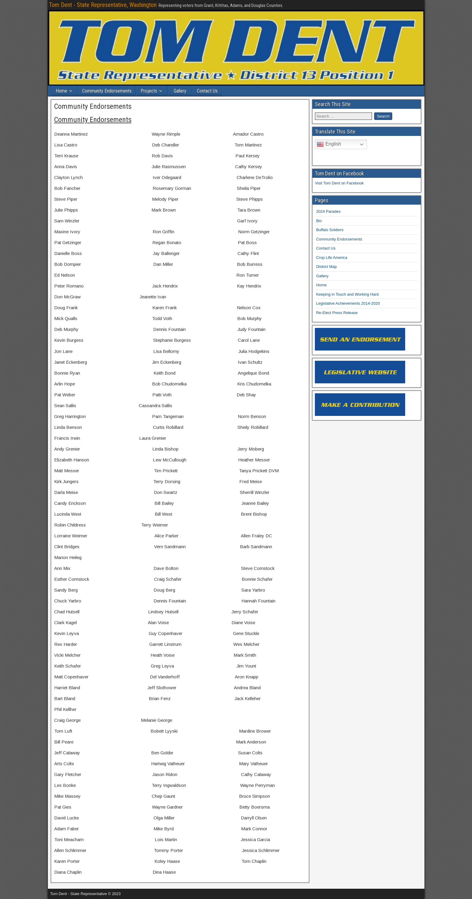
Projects (149, 91)
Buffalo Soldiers (329, 230)
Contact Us (207, 91)
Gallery (180, 91)
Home (61, 91)
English (329, 144)
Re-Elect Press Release (337, 312)
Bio (319, 220)
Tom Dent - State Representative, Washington (103, 4)
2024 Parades (328, 211)
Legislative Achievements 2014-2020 (348, 303)
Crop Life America (331, 257)
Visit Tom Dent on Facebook (339, 183)
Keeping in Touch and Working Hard (347, 294)
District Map (326, 266)
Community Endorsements (107, 91)
